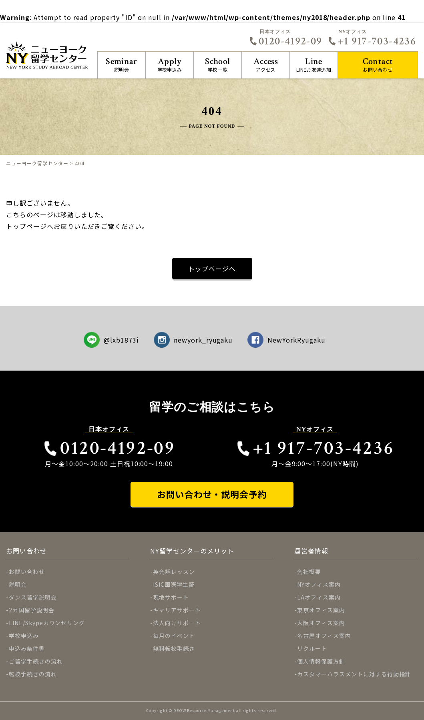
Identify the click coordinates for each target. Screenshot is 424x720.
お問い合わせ (378, 64)
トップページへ (212, 268)
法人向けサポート (177, 623)
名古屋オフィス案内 (324, 636)
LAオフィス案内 (319, 597)
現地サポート (171, 597)
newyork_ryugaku (193, 339)
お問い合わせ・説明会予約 (212, 494)
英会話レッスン (174, 572)
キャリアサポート (177, 610)
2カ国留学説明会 (31, 610)
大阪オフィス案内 (321, 623)
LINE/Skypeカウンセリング (47, 623)
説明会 (121, 64)
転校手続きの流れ (33, 674)
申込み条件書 (27, 648)
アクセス (265, 64)
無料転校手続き (174, 648)
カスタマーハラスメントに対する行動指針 (354, 674)
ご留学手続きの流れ (36, 661)
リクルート (312, 648)
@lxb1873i (111, 339)
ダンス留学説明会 (33, 597)
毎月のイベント (174, 636)
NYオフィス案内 (319, 584)
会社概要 (309, 572)
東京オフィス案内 (321, 610)
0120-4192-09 (285, 41)
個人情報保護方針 (321, 661)
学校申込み (169, 64)
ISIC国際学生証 (174, 584)
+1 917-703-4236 (372, 41)
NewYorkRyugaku (286, 339)
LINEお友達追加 (314, 64)
